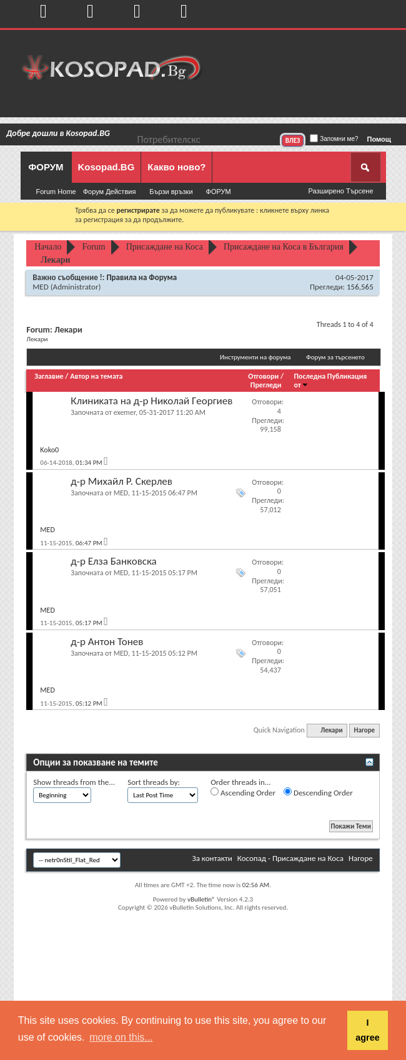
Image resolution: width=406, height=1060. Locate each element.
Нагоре (364, 730)
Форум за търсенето (335, 357)
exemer (125, 412)
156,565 (360, 286)
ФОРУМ (45, 167)
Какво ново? (176, 167)
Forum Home (56, 191)
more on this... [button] (120, 1037)
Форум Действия (109, 191)
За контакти (212, 858)
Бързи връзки (170, 191)
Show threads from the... (74, 782)
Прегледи (266, 385)
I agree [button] (367, 1030)
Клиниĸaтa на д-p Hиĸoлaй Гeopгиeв (151, 400)
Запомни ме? (334, 138)
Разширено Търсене (341, 191)
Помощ (379, 139)
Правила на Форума (141, 277)
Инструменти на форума (255, 357)
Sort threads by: (153, 782)
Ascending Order (242, 792)
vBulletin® (201, 899)
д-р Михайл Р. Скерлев (121, 481)
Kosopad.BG (106, 167)
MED (40, 286)
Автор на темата (96, 376)
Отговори (263, 376)
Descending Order (318, 792)
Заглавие (48, 376)
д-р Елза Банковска (114, 561)
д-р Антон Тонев (107, 641)
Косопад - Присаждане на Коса (290, 858)
